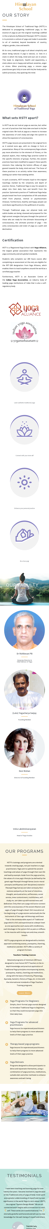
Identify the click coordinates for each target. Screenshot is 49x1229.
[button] (24, 5)
